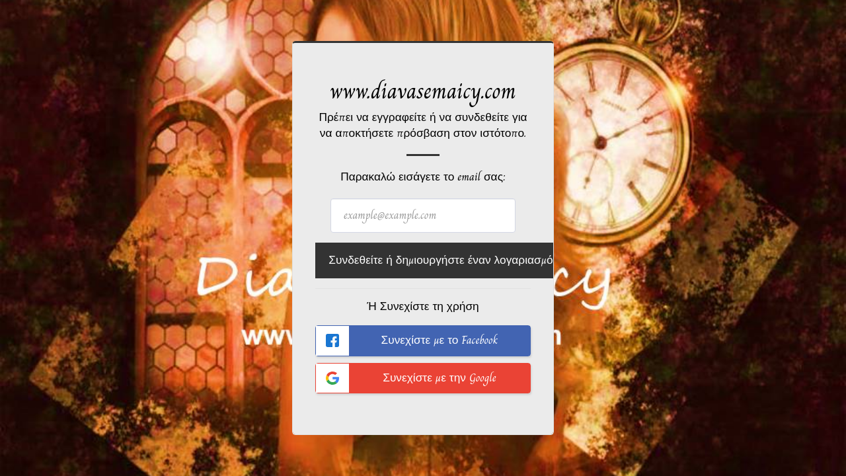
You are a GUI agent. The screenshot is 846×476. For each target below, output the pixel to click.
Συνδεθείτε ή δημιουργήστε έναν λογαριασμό (440, 260)
